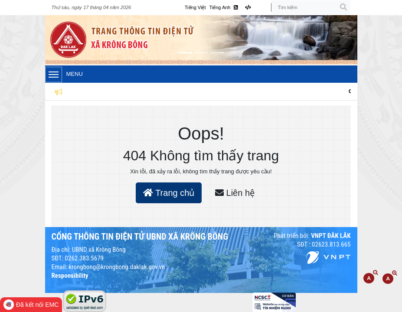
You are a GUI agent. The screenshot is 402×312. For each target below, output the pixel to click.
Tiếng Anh (219, 7)
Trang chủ (168, 193)
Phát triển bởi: (312, 236)
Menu (64, 74)
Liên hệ (235, 193)
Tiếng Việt (195, 7)
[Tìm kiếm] (310, 7)
